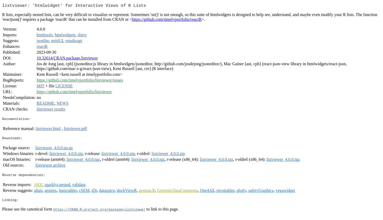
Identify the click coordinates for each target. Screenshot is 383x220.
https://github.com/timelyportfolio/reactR (166, 20)
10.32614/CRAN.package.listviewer (67, 59)
